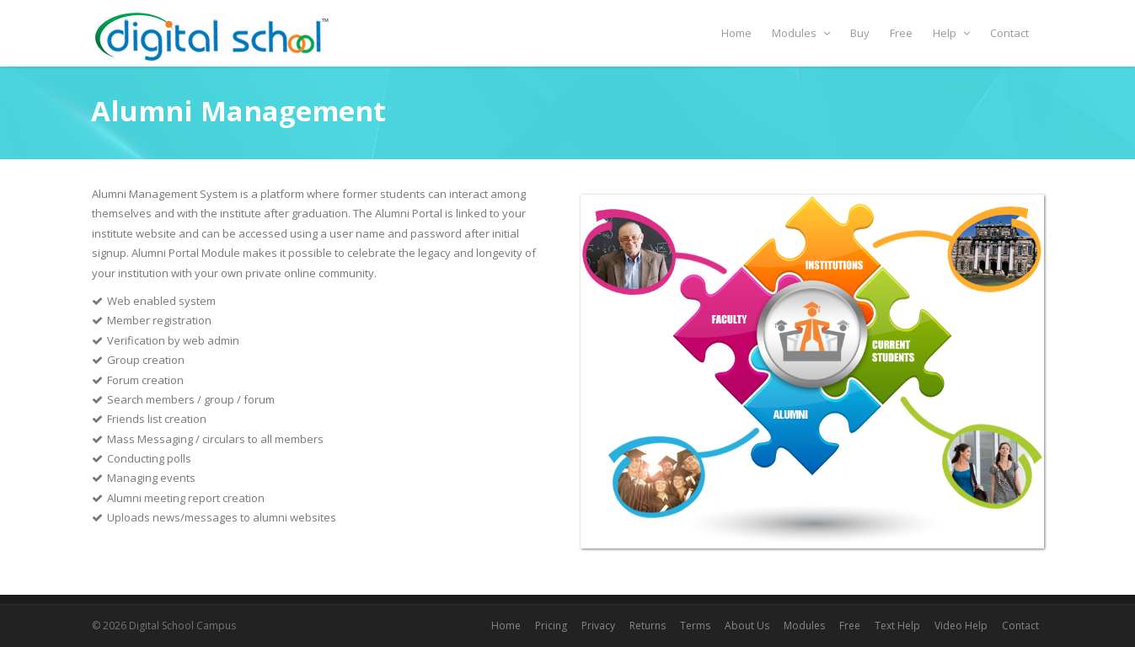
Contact (1009, 32)
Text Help (897, 625)
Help (951, 32)
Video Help (961, 625)
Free (901, 32)
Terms (695, 625)
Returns (647, 625)
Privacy (598, 625)
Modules (801, 32)
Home (736, 32)
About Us (747, 625)
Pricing (551, 625)
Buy (860, 32)
